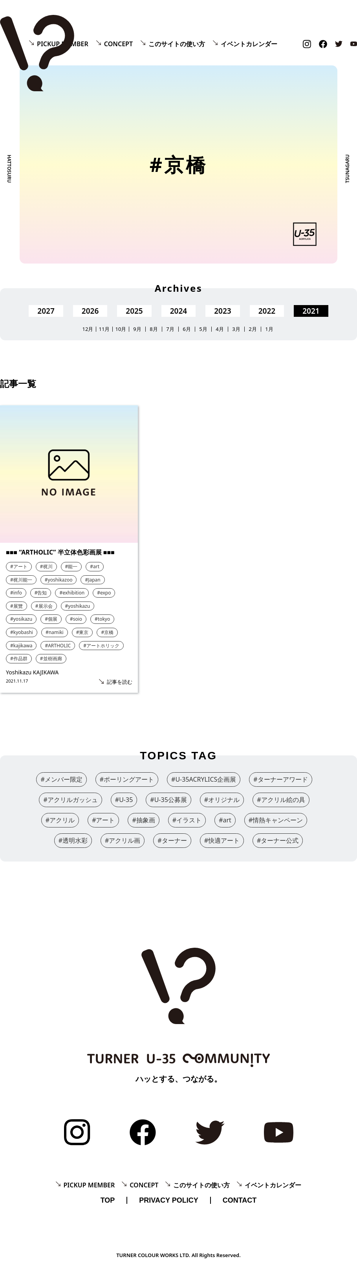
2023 (222, 311)
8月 (153, 329)
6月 (186, 329)
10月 (120, 329)
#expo (104, 592)
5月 (203, 329)
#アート (18, 566)
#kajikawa (21, 645)
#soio (76, 619)
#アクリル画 (122, 840)
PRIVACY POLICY (168, 1200)
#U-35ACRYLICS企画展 (203, 779)
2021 (310, 311)
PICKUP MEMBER (89, 1185)
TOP (108, 1200)
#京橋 (107, 632)
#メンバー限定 (61, 779)
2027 (45, 311)
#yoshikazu (77, 606)
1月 (269, 329)
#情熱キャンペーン (276, 820)
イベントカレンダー (249, 44)
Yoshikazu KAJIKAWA (32, 672)
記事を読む (119, 681)
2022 (266, 311)
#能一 (71, 566)
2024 (178, 311)
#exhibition (71, 592)
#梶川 (46, 566)
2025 (134, 311)
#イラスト (186, 820)
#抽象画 (143, 820)
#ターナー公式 (277, 840)
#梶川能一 (21, 579)
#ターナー (172, 840)
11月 (104, 329)
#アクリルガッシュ (70, 799)
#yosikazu (21, 619)
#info (16, 592)
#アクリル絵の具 (281, 799)
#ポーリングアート (127, 779)
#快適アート (222, 840)
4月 (219, 329)
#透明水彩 (73, 840)
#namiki (55, 632)
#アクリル (60, 820)
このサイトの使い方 (176, 44)
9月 (137, 329)
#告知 (41, 592)
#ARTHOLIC (58, 645)
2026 (90, 311)
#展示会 (44, 606)
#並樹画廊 (51, 658)
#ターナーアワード (280, 779)
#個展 (51, 619)
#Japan (92, 579)
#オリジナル (222, 799)
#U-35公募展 (168, 799)
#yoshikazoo (59, 579)
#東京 (82, 632)
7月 (170, 329)
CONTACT (240, 1200)
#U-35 (124, 799)
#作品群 (18, 658)
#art (94, 566)
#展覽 (16, 606)
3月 (236, 329)
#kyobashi (21, 632)
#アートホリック (101, 645)
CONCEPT (118, 44)
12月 (87, 329)
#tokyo (102, 619)
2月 (252, 329)
